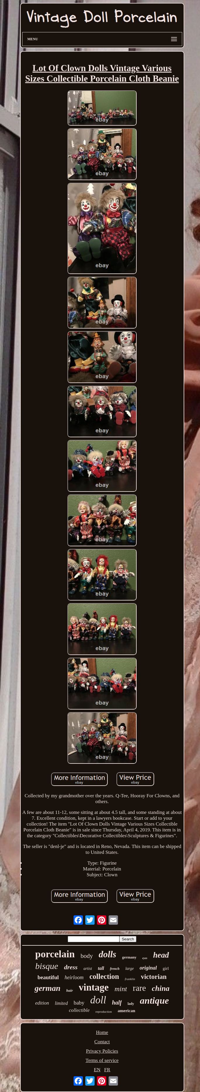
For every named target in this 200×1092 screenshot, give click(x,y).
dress (70, 967)
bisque (46, 966)
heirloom (74, 977)
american (126, 1010)
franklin (130, 979)
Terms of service (102, 1060)
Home (102, 1032)
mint (120, 989)
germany (129, 957)
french (115, 969)
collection (104, 976)
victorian (153, 976)
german (47, 988)
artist (88, 968)
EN (97, 1069)
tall (101, 968)
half (117, 1002)
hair (69, 990)
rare (139, 988)
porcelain (55, 954)
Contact (102, 1041)
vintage (94, 987)
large (129, 968)
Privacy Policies (102, 1051)
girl (166, 968)
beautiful (48, 977)
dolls (107, 954)
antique (154, 1000)
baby (79, 1003)
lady (131, 1004)
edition (42, 1003)
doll (98, 1000)
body (87, 955)
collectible (79, 1010)
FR (107, 1069)
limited (61, 1003)
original (148, 968)
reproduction (103, 1011)
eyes (144, 958)
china (161, 988)
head (161, 955)
